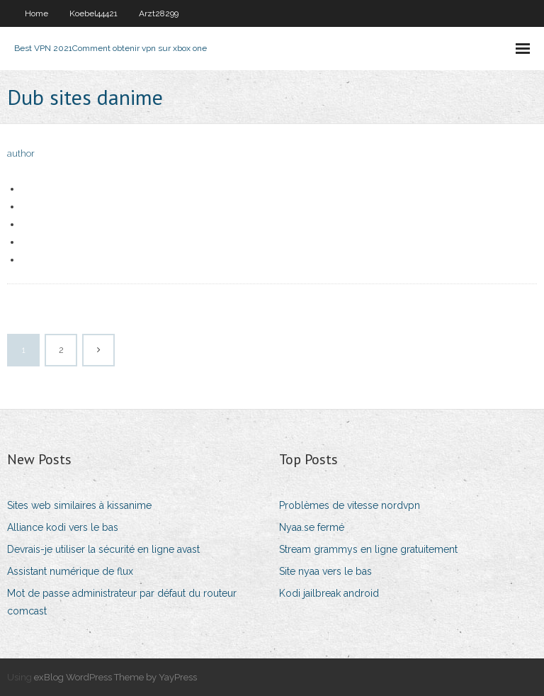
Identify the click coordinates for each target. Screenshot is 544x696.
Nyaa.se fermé (311, 527)
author (21, 153)
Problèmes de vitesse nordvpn (349, 505)
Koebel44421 (93, 13)
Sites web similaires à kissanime (79, 505)
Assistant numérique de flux (70, 571)
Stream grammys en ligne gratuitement (368, 549)
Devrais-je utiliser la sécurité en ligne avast (103, 549)
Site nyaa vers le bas (325, 571)
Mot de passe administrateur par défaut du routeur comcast (122, 602)
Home (36, 13)
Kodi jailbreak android (329, 593)
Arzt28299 (158, 13)
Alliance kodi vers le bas (62, 527)
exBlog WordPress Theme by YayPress (115, 677)
